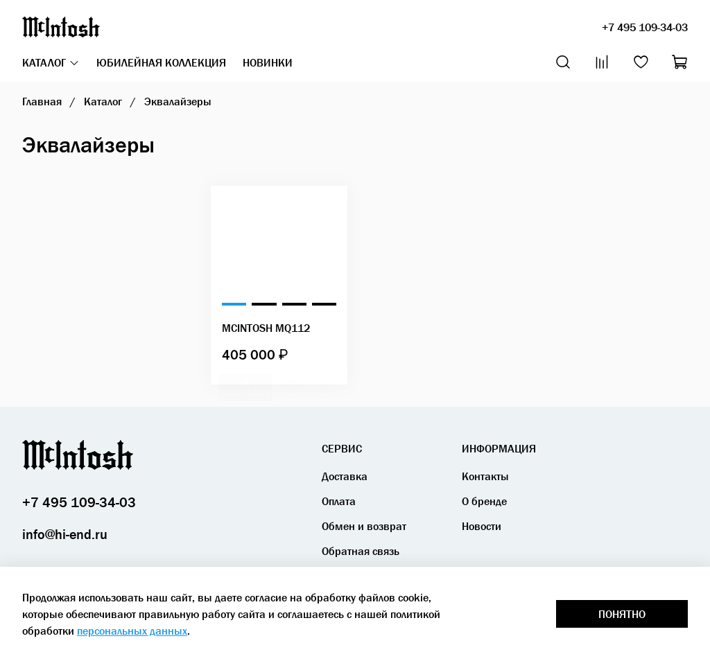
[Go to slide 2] (264, 304)
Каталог (51, 62)
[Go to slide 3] (294, 304)
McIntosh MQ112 (266, 327)
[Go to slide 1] (234, 304)
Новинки (268, 62)
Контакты (485, 476)
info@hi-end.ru (64, 534)
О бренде (484, 501)
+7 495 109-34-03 (645, 27)
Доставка (344, 476)
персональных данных (132, 630)
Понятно (622, 614)
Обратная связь (360, 551)
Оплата (339, 501)
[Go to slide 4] (324, 304)
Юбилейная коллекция (161, 62)
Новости (481, 526)
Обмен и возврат (364, 526)
